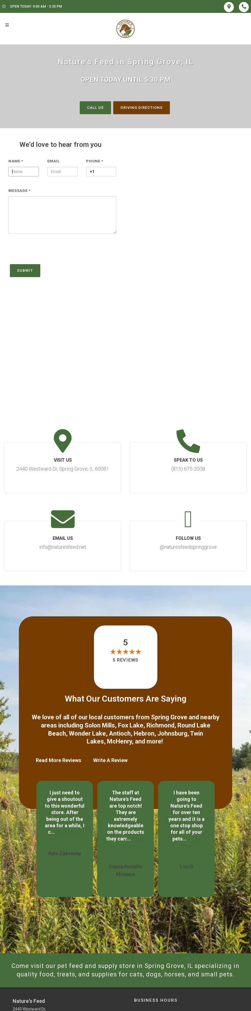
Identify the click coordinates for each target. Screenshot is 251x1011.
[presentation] (51, 252)
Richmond (160, 725)
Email (53, 161)
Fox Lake (130, 725)
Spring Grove (169, 717)
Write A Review (110, 760)
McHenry (119, 741)
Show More (68, 832)
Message (19, 190)
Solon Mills (100, 725)
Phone (94, 161)
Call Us (95, 107)
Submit (25, 270)
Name (15, 161)
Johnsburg (172, 733)
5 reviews (125, 660)
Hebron (144, 733)
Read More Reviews (58, 760)
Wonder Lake (87, 733)
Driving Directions (142, 107)
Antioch (120, 733)
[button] (117, 912)
